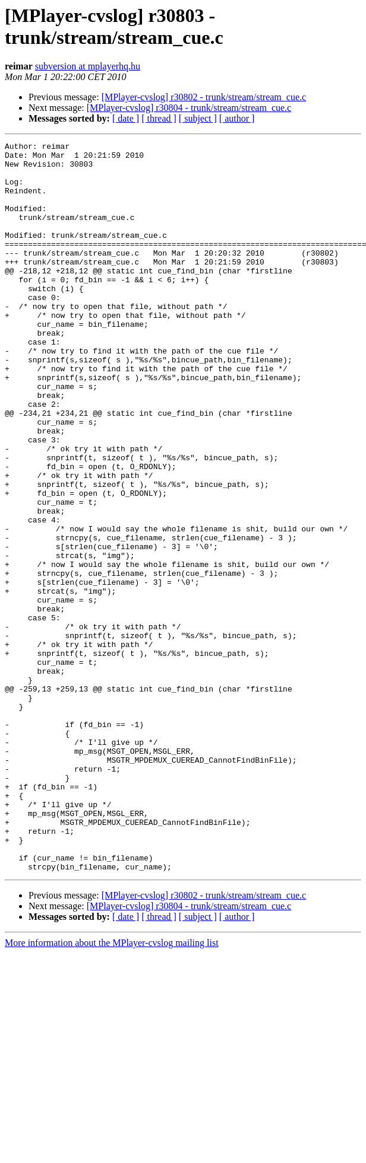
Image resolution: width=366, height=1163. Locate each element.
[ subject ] (198, 118)
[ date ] (125, 118)
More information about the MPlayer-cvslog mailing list (112, 1089)
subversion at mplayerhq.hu (87, 66)
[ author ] (237, 118)
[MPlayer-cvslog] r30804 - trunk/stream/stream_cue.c (189, 108)
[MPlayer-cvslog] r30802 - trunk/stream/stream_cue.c (204, 97)
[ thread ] (158, 118)
